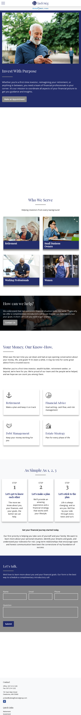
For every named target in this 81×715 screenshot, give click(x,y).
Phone (57, 591)
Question (7, 605)
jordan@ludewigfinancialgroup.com (15, 698)
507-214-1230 (12, 686)
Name (5, 591)
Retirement (7, 711)
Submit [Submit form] (8, 624)
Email (31, 591)
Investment (7, 714)
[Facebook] (4, 701)
